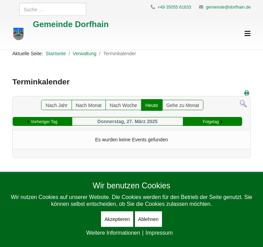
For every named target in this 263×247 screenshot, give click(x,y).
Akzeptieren (117, 219)
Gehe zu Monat (182, 105)
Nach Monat (88, 105)
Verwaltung (84, 53)
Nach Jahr (56, 105)
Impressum (159, 232)
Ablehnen (148, 219)
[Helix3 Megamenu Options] (248, 33)
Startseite (56, 53)
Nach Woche (123, 105)
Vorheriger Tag (44, 122)
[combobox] (52, 9)
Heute (151, 105)
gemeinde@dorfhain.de (228, 7)
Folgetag (211, 122)
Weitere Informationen (113, 232)
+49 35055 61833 (174, 7)
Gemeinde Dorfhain (71, 24)
